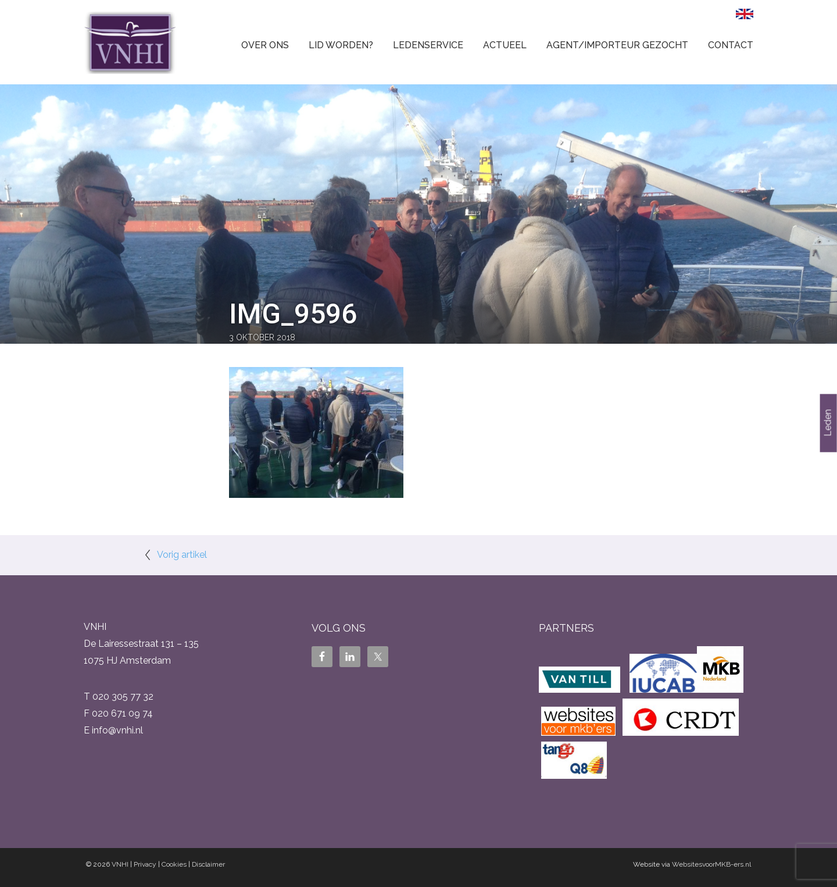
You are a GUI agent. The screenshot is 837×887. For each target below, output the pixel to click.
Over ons (265, 45)
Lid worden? (341, 45)
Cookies (174, 864)
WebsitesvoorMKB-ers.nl (711, 864)
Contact (730, 45)
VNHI (120, 864)
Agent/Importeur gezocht (617, 45)
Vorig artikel (182, 554)
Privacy (145, 864)
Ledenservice (428, 45)
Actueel (505, 45)
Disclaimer (208, 864)
